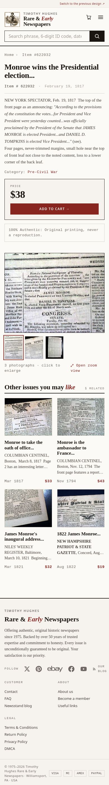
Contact (11, 691)
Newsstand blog (18, 705)
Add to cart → (54, 208)
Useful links (67, 705)
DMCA (9, 748)
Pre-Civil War (43, 171)
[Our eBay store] (55, 669)
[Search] (96, 36)
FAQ (7, 698)
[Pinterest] (39, 669)
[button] (54, 293)
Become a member (74, 698)
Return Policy (15, 734)
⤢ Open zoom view (84, 368)
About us (65, 691)
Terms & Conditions (21, 727)
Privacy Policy (15, 741)
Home (9, 54)
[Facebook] (71, 669)
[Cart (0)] (89, 17)
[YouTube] (83, 669)
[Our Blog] (101, 668)
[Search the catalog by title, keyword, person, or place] (47, 36)
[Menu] (100, 17)
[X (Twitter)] (27, 669)
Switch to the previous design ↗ (82, 4)
